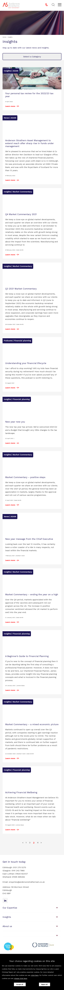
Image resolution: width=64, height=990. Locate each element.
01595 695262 (18, 877)
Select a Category (32, 56)
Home (4, 37)
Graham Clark (20, 555)
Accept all (19, 984)
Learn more (10, 106)
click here (34, 975)
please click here (20, 978)
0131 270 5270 (19, 867)
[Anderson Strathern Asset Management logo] (11, 5)
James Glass (21, 685)
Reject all (44, 984)
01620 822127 (21, 874)
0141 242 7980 (18, 870)
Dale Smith (19, 250)
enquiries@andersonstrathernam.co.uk (27, 882)
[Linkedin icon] (5, 900)
